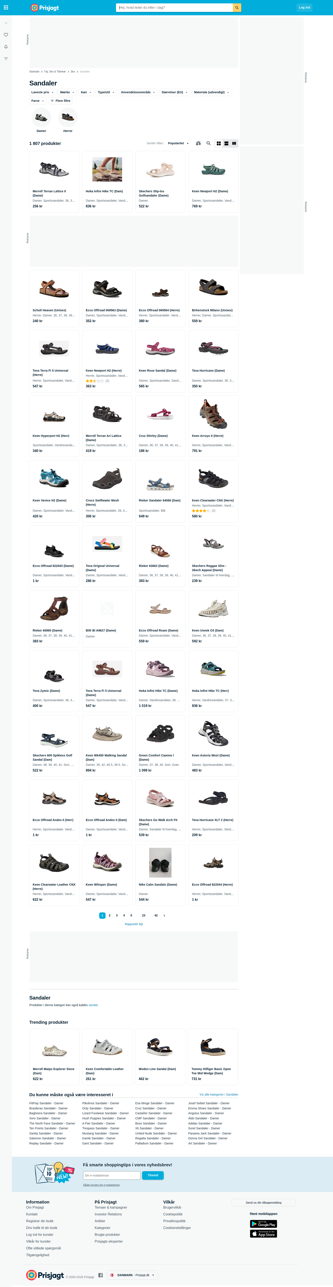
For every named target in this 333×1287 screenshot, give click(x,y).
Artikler (105, 1222)
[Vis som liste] (226, 143)
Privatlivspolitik (180, 1222)
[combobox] (174, 7)
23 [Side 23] (143, 915)
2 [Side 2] (109, 915)
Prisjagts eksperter (114, 1243)
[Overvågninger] (6, 46)
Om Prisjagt (41, 1209)
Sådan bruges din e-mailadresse (107, 1185)
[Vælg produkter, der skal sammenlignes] (198, 143)
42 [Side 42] (156, 915)
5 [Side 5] (131, 915)
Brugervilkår (178, 1209)
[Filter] (6, 58)
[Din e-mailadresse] (117, 1175)
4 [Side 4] (124, 915)
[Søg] (237, 7)
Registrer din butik (45, 1222)
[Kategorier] (6, 7)
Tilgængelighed (43, 1256)
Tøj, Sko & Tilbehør (55, 71)
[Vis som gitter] (219, 143)
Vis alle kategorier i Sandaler (219, 1094)
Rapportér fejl (134, 924)
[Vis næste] (164, 915)
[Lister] (6, 35)
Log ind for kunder (45, 1236)
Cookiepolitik (178, 1216)
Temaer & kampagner (116, 1209)
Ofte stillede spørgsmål (49, 1250)
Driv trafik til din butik (47, 1229)
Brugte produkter (113, 1236)
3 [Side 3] (116, 915)
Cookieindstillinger (183, 1229)
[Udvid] (6, 23)
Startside (34, 71)
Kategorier (108, 1229)
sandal (93, 1005)
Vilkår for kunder (44, 1243)
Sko (73, 71)
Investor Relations (114, 1216)
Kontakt (37, 1216)
